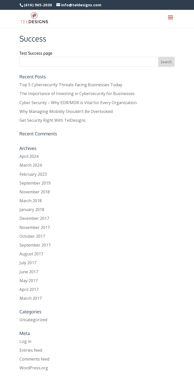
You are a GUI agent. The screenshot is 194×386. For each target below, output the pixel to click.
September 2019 (35, 183)
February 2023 (33, 174)
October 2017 (32, 236)
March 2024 (30, 165)
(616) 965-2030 (38, 4)
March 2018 (30, 200)
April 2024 (28, 156)
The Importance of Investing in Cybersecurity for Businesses (77, 93)
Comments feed (34, 359)
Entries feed (30, 350)
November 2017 (34, 227)
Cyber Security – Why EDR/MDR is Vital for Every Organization (78, 102)
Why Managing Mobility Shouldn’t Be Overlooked (66, 111)
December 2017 (34, 218)
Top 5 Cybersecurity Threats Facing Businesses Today (70, 84)
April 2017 (28, 289)
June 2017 (28, 272)
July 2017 (27, 262)
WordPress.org (33, 368)
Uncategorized (33, 319)
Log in (25, 341)
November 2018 (34, 192)
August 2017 (31, 254)
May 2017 (28, 280)
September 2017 (35, 245)
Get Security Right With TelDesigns (52, 120)
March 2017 (30, 298)
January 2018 (31, 209)
